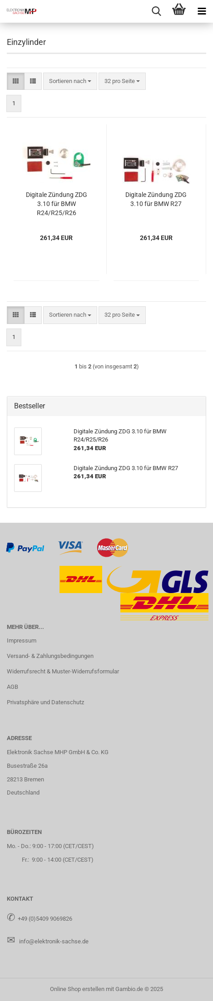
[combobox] (70, 81)
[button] (16, 81)
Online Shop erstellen (77, 989)
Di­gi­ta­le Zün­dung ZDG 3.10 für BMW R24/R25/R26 (56, 203)
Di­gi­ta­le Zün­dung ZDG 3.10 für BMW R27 (156, 199)
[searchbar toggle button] (156, 11)
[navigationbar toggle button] (201, 11)
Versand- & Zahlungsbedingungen (50, 656)
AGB (12, 686)
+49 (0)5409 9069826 (45, 918)
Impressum (21, 640)
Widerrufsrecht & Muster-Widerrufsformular (63, 671)
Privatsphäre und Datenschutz (45, 702)
